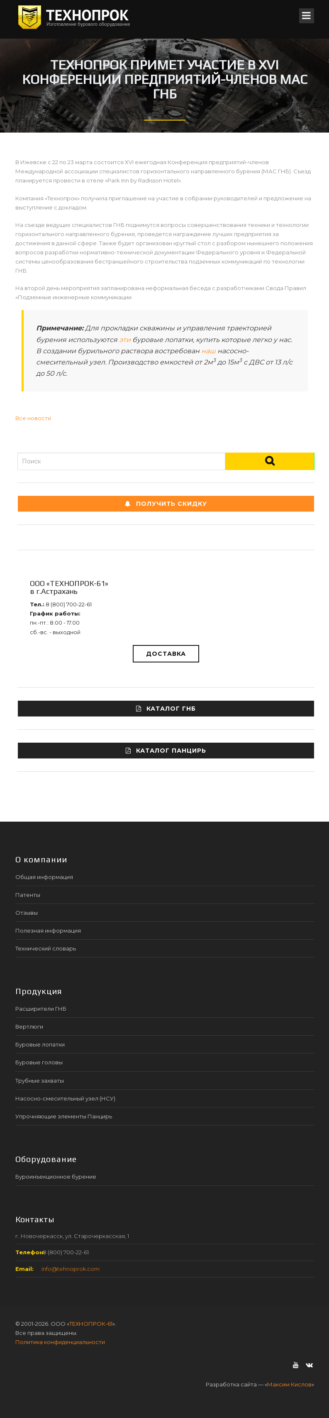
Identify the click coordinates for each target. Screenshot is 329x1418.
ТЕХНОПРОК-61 (90, 1323)
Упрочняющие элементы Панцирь (63, 1116)
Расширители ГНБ (40, 1008)
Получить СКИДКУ (166, 503)
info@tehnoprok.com (70, 1268)
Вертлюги (29, 1026)
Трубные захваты (39, 1080)
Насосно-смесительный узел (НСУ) (65, 1098)
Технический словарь (45, 948)
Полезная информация (48, 930)
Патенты (27, 894)
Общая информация (44, 877)
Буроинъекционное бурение (55, 1176)
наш (208, 351)
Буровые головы (39, 1062)
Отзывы (26, 912)
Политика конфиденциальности (60, 1342)
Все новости (33, 418)
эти (125, 340)
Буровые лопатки (40, 1044)
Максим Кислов (289, 1384)
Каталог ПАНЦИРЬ (166, 750)
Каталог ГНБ (166, 708)
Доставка (166, 653)
